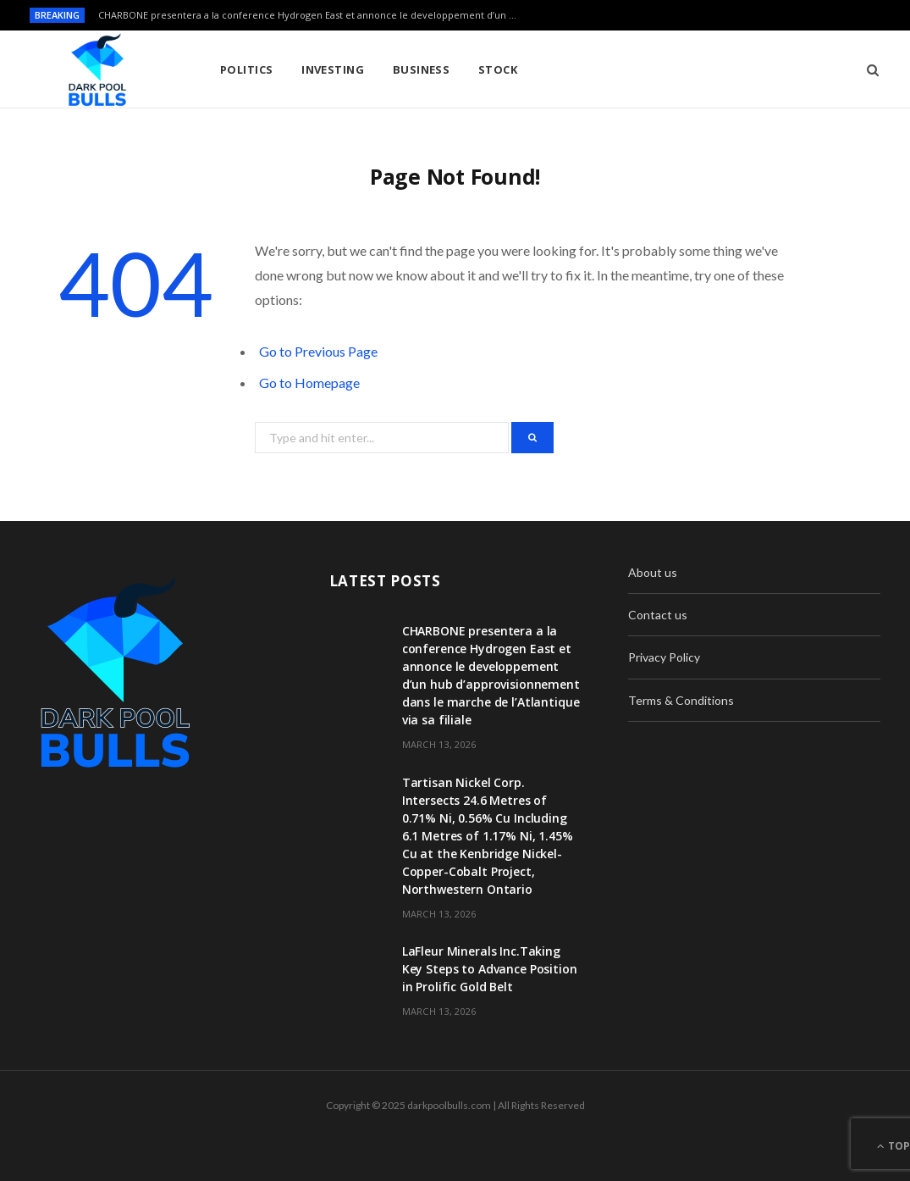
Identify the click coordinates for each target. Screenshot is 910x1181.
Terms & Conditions (681, 700)
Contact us (657, 614)
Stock (497, 69)
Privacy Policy (664, 657)
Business (421, 69)
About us (652, 572)
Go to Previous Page (318, 351)
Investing (332, 69)
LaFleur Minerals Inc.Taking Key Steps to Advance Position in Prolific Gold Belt (489, 969)
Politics (246, 69)
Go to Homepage (309, 382)
